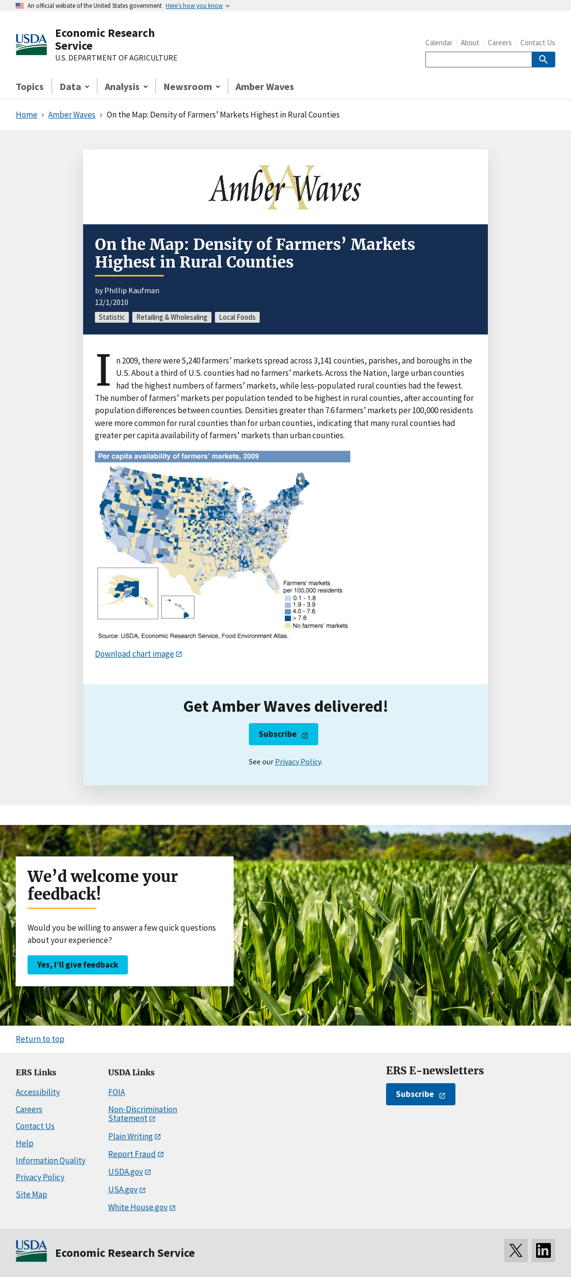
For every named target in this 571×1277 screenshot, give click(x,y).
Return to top (40, 1039)
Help (24, 1143)
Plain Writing (130, 1136)
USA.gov (123, 1189)
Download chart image (134, 653)
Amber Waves (265, 86)
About (470, 42)
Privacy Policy (298, 761)
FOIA (116, 1092)
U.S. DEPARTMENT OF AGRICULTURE (116, 58)
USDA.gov (125, 1171)
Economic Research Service (105, 39)
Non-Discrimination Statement (142, 1114)
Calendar (438, 42)
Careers (500, 42)
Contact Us (537, 42)
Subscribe (278, 734)
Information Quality (51, 1160)
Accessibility (38, 1092)
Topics (30, 86)
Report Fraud (132, 1154)
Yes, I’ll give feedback (77, 964)
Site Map (31, 1194)
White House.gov (138, 1207)
